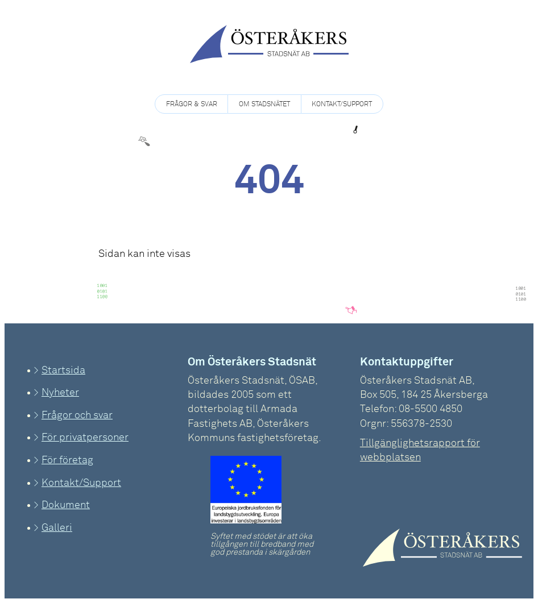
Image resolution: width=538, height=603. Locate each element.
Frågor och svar (77, 415)
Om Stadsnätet (264, 104)
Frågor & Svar (191, 104)
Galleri (57, 528)
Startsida (63, 370)
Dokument (66, 505)
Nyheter (60, 393)
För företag (67, 460)
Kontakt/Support (342, 104)
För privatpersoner (85, 438)
